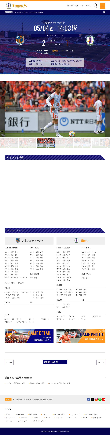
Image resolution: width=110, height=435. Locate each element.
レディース (73, 418)
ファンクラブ (75, 414)
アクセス (46, 414)
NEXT (99, 362)
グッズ (48, 418)
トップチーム (10, 418)
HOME (8, 414)
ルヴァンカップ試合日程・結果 (59, 383)
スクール (9, 421)
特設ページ (20, 414)
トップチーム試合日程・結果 (15, 383)
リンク (84, 418)
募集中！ (37, 418)
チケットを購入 (85, 6)
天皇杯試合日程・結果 (36, 383)
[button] (9, 143)
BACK (10, 362)
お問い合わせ (97, 418)
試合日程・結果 (72, 6)
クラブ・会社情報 (91, 414)
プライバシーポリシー (39, 421)
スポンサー (24, 418)
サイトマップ (22, 421)
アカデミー (59, 418)
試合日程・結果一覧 (51, 362)
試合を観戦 (33, 414)
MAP (50, 399)
